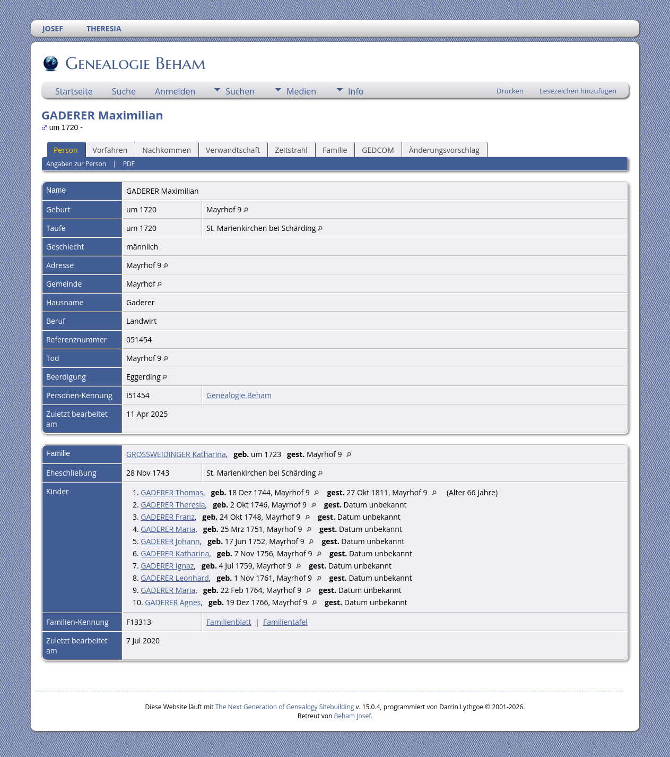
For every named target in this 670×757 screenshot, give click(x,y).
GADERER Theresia (173, 505)
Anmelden (175, 91)
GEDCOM (378, 150)
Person (66, 150)
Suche (124, 91)
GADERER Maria (168, 529)
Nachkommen (166, 150)
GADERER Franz (168, 517)
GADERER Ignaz (167, 566)
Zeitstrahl (291, 150)
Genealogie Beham (135, 63)
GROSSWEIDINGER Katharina (176, 454)
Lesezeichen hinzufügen (578, 91)
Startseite (74, 91)
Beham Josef (352, 715)
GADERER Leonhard (175, 578)
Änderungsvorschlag (444, 150)
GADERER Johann (170, 541)
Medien (301, 91)
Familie (335, 150)
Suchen (240, 91)
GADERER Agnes (173, 602)
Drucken (510, 91)
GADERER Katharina (175, 553)
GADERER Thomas (172, 492)
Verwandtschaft (233, 150)
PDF (129, 163)
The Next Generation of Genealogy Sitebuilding (284, 706)
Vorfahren (110, 150)
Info (355, 91)
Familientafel (285, 622)
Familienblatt (228, 622)
